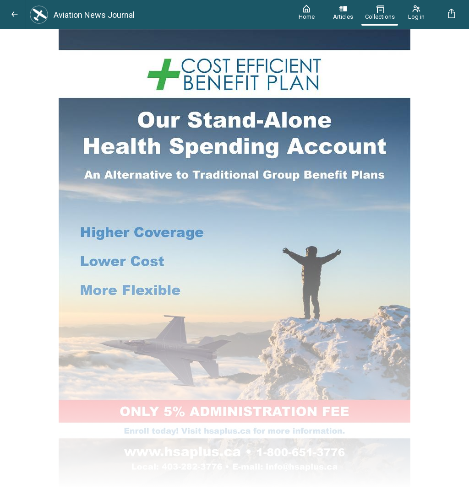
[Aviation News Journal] (157, 14)
